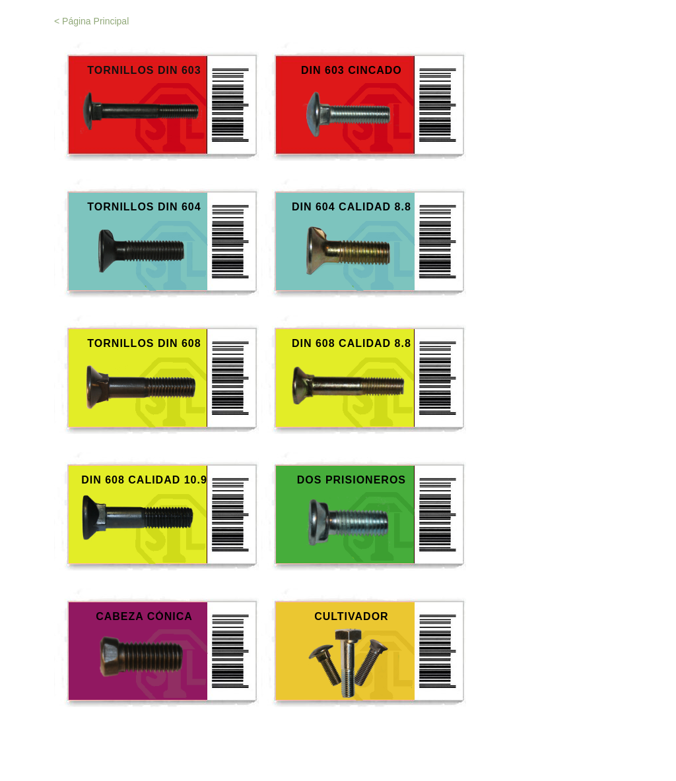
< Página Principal (91, 21)
